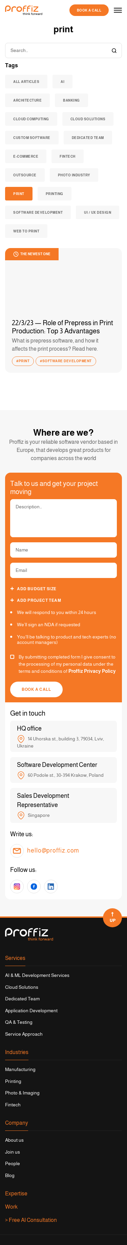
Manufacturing (20, 1069)
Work (11, 1207)
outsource (25, 175)
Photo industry (74, 175)
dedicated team (88, 138)
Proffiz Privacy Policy (92, 671)
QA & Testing (19, 1022)
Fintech (13, 1104)
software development (38, 212)
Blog (10, 1175)
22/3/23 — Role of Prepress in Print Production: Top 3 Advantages (62, 327)
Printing (54, 194)
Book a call (89, 10)
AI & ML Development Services (37, 975)
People (12, 1163)
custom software (31, 138)
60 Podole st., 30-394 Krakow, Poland (60, 775)
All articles (26, 82)
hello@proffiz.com (53, 850)
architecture (27, 100)
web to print (26, 231)
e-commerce (25, 156)
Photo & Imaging (22, 1092)
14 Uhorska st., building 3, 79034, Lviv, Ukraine (60, 742)
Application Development (31, 1010)
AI (62, 82)
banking (71, 100)
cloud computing (31, 119)
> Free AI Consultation (31, 1220)
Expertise (16, 1193)
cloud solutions (88, 119)
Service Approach (24, 1034)
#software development (66, 361)
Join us (12, 1152)
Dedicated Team (22, 998)
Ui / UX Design (97, 212)
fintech (68, 156)
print (18, 194)
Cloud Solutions (21, 987)
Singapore (33, 815)
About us (14, 1140)
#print (22, 361)
